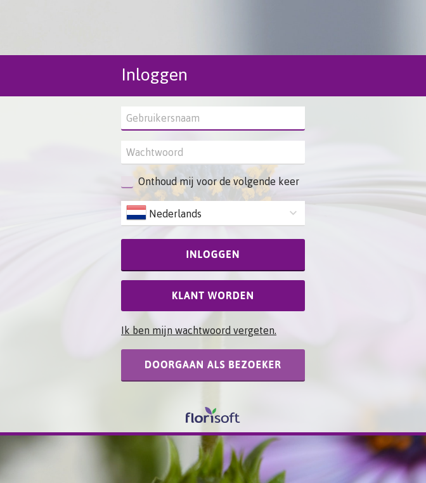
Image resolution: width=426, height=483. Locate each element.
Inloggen (213, 254)
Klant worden (213, 295)
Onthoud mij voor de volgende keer (218, 181)
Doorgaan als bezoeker (213, 364)
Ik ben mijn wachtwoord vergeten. (198, 330)
